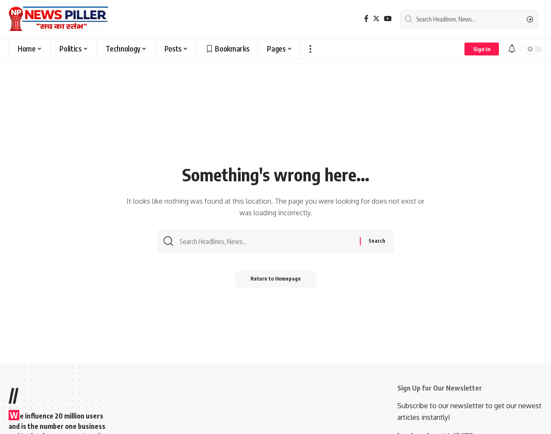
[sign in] (481, 49)
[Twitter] (376, 18)
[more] (310, 49)
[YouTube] (388, 18)
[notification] (512, 49)
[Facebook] (366, 18)
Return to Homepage (276, 280)
